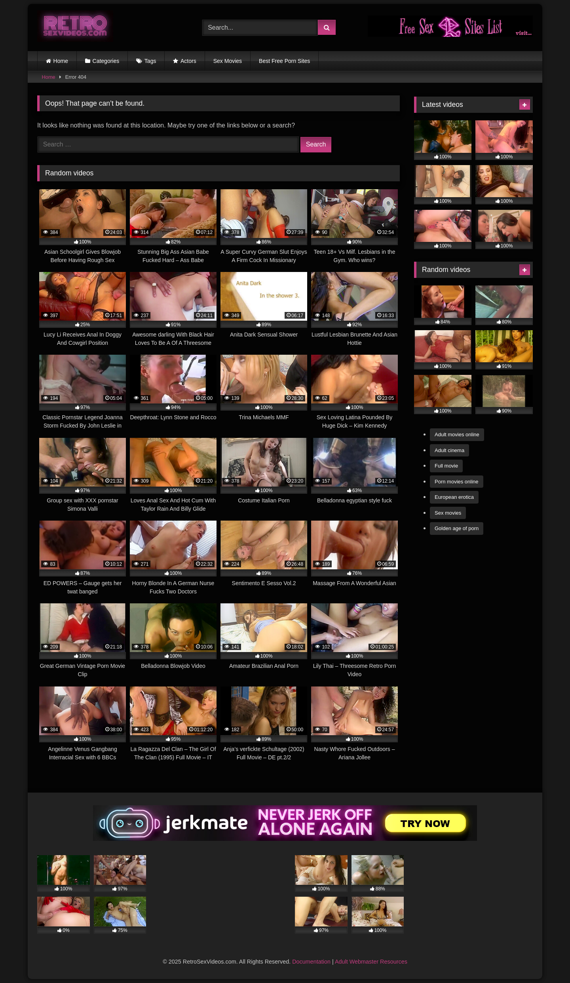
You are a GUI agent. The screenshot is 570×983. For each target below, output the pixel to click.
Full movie (446, 466)
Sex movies (448, 513)
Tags (150, 61)
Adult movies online (457, 434)
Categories (106, 61)
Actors (188, 61)
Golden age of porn (457, 528)
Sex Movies (227, 61)
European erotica (454, 497)
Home (60, 61)
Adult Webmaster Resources (371, 961)
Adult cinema (449, 450)
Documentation (311, 961)
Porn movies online (457, 482)
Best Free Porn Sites (284, 61)
